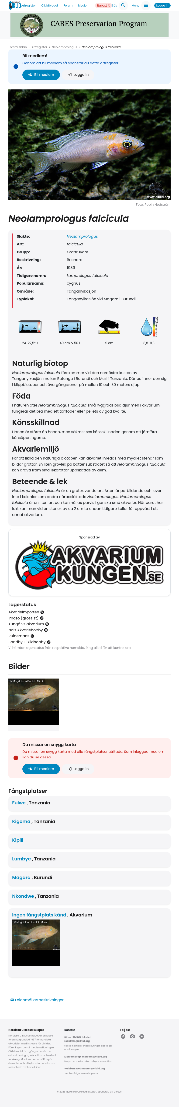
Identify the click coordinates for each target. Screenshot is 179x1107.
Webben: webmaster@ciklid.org (84, 1068)
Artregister (28, 5)
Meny (141, 5)
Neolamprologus (64, 47)
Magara (21, 877)
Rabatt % (103, 5)
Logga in (162, 5)
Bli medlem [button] (41, 74)
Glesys (117, 1091)
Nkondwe (23, 896)
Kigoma (21, 821)
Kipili (17, 840)
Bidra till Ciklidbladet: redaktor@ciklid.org (77, 1039)
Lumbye (21, 859)
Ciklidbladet (49, 5)
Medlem (84, 5)
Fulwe (19, 802)
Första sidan (17, 47)
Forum (68, 5)
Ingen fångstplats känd (39, 915)
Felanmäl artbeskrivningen (37, 1000)
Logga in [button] (78, 74)
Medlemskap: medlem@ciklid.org (85, 1056)
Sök (120, 5)
